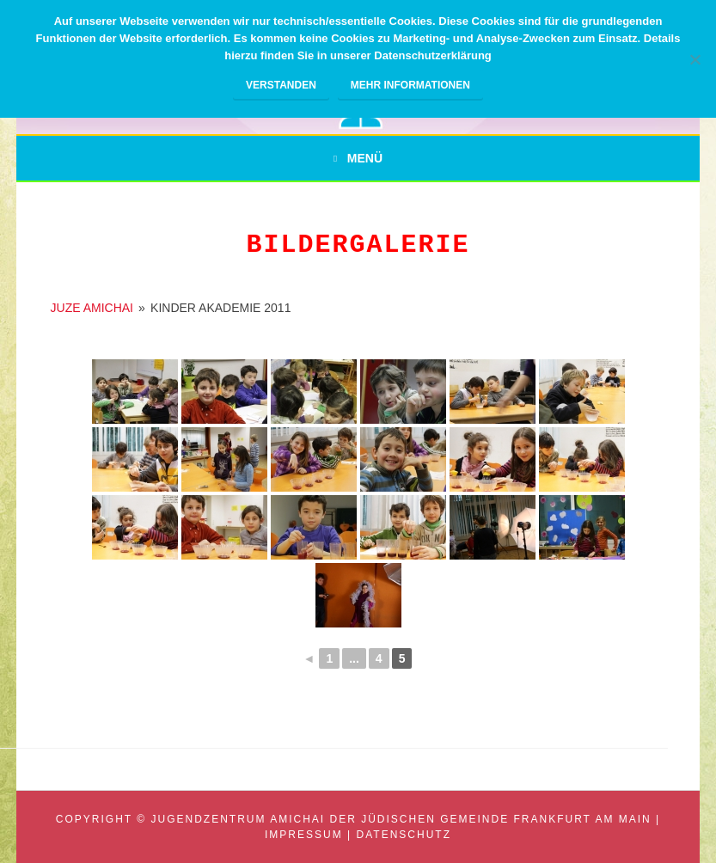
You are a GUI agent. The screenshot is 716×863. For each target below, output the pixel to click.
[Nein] (694, 59)
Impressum (304, 835)
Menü (364, 158)
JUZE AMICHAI (92, 308)
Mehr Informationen (410, 85)
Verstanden (281, 85)
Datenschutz (404, 835)
